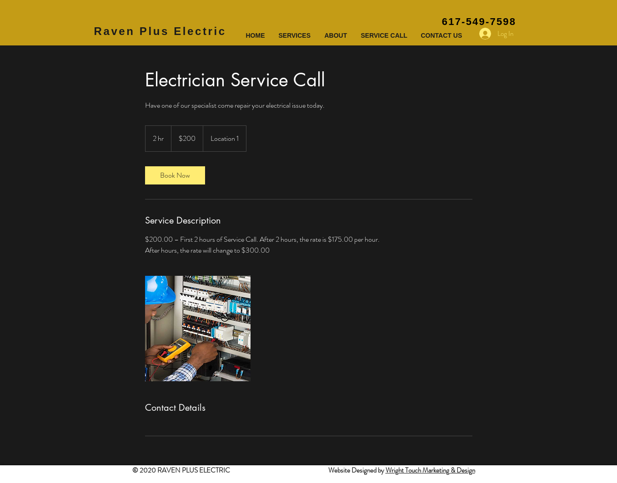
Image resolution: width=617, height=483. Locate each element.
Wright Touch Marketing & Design (430, 470)
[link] (175, 175)
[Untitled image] (198, 328)
